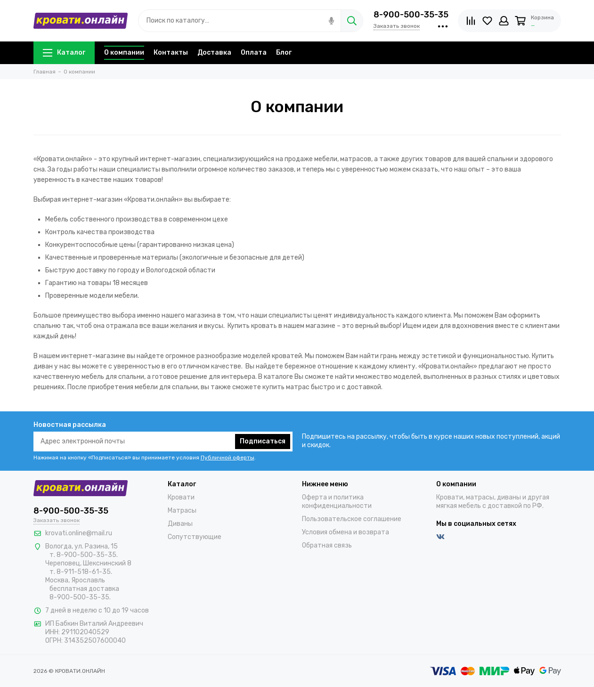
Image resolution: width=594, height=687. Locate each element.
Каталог (64, 53)
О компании (124, 53)
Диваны (180, 524)
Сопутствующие (194, 537)
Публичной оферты (227, 457)
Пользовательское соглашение (351, 519)
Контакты (171, 53)
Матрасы (182, 511)
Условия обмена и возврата (345, 532)
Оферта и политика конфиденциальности (337, 501)
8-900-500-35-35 (411, 14)
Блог (284, 53)
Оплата (254, 53)
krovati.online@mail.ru (78, 533)
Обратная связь (327, 545)
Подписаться (262, 441)
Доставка (214, 53)
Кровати (181, 497)
